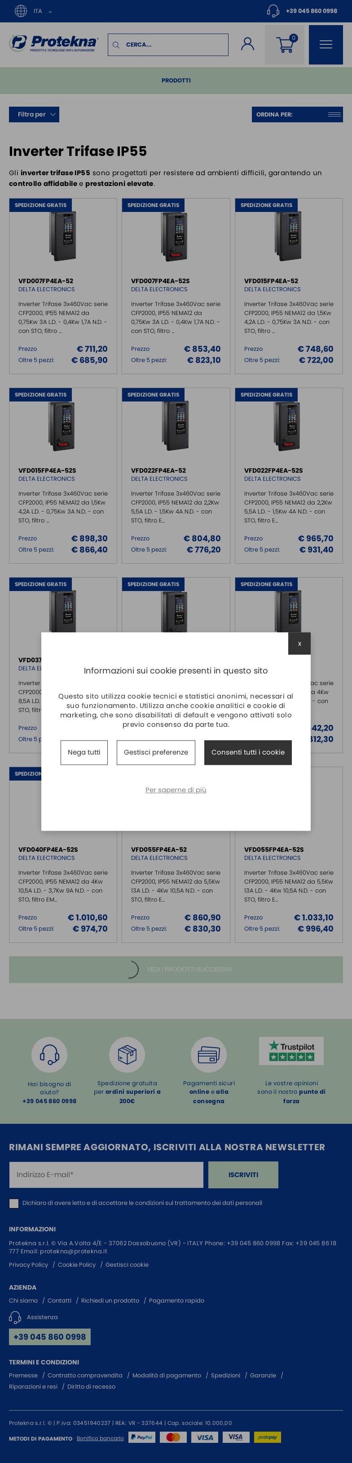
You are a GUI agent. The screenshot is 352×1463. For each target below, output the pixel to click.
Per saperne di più (176, 789)
